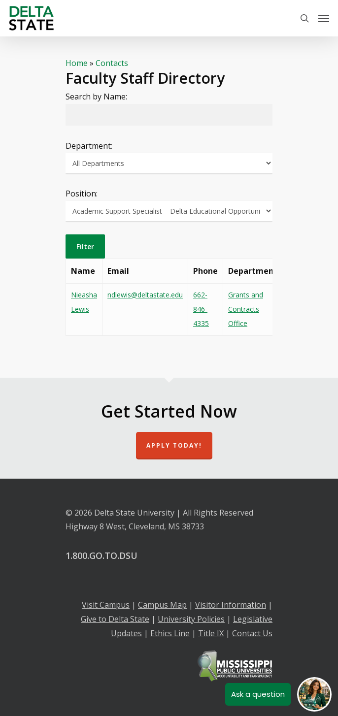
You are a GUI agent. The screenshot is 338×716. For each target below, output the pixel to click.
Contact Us (252, 633)
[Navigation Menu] (323, 18)
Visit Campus (106, 604)
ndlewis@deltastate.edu (145, 294)
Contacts (112, 63)
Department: (89, 145)
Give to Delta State (115, 619)
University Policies (191, 619)
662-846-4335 (201, 309)
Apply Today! (174, 445)
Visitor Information (230, 604)
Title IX (211, 633)
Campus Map (162, 604)
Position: (82, 193)
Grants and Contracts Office (245, 309)
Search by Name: (96, 96)
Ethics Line (170, 633)
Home (77, 63)
